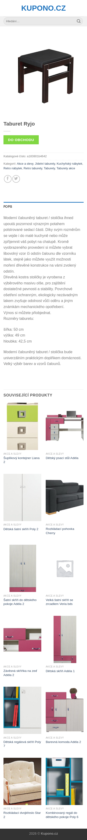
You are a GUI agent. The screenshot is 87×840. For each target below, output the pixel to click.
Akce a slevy (25, 163)
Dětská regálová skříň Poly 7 (22, 744)
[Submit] (79, 21)
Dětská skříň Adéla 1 (60, 671)
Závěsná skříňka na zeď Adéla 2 (20, 673)
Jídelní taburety (45, 163)
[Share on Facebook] (8, 179)
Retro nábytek (12, 168)
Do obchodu (21, 140)
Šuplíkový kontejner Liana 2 (21, 460)
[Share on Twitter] (16, 179)
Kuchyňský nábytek (69, 163)
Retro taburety (33, 168)
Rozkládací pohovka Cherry (60, 531)
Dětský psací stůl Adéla (62, 458)
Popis (7, 206)
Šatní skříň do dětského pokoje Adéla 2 (20, 602)
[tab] (43, 206)
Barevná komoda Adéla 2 (63, 742)
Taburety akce (66, 168)
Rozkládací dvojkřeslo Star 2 (22, 815)
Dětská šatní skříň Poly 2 (20, 529)
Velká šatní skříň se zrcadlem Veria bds (59, 602)
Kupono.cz (43, 8)
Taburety (49, 168)
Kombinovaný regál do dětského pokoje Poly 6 (62, 815)
